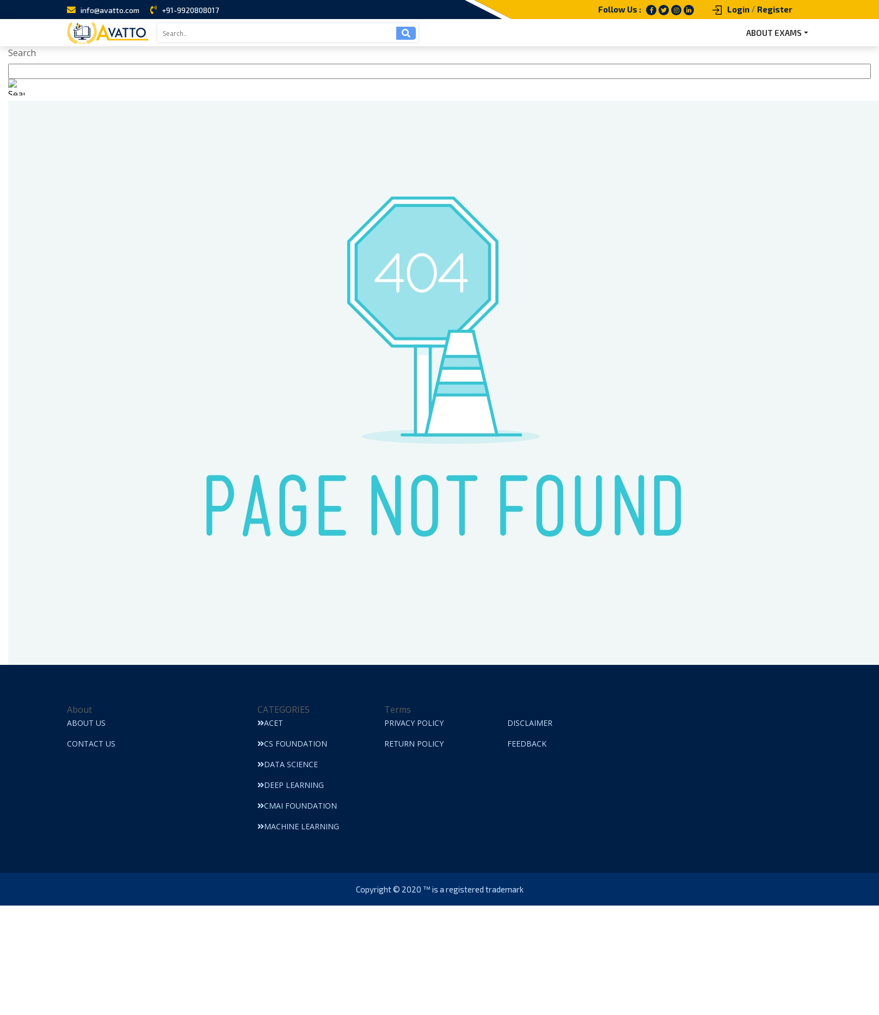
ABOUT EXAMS (774, 33)
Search (22, 53)
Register (774, 9)
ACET (270, 723)
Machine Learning (298, 826)
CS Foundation (292, 743)
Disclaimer (529, 723)
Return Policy (414, 743)
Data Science (287, 764)
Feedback (526, 743)
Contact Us (91, 743)
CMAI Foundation (297, 805)
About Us (86, 723)
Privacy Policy (414, 723)
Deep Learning (290, 785)
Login (738, 9)
